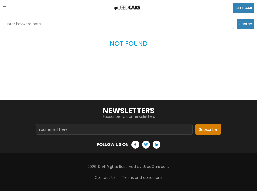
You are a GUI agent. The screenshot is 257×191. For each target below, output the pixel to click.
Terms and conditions (142, 177)
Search (245, 24)
